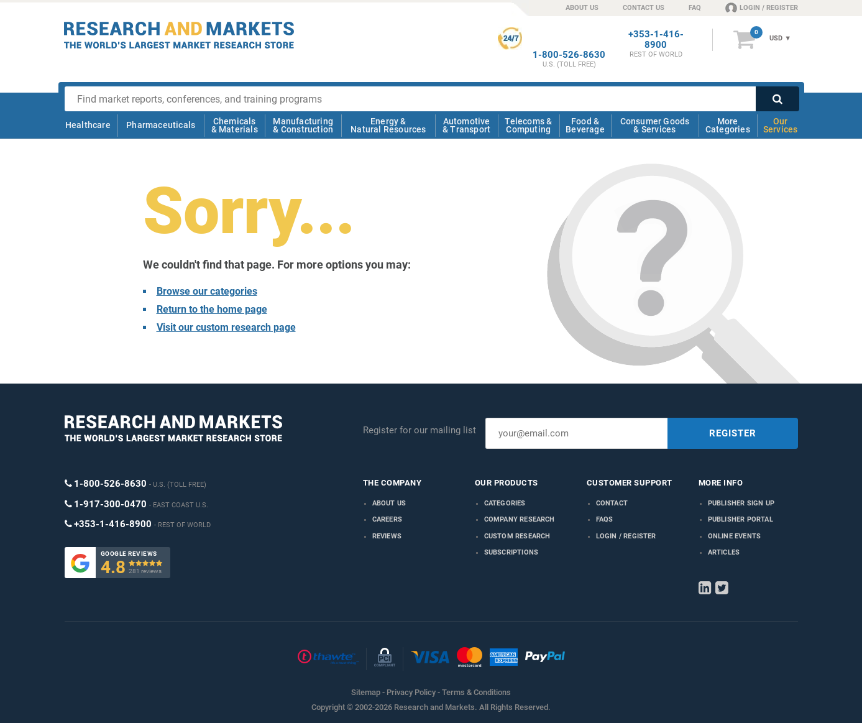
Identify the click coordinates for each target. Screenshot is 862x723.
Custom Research (517, 536)
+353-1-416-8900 (656, 39)
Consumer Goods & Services (655, 125)
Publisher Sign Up (741, 503)
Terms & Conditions (476, 692)
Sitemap (365, 692)
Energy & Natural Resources (388, 125)
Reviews (386, 536)
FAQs (604, 519)
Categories (505, 503)
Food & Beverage (585, 125)
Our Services (780, 125)
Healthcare (88, 125)
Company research (519, 519)
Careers (387, 519)
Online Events (734, 536)
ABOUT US (582, 8)
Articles (724, 552)
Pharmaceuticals (160, 125)
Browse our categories (207, 291)
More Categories (727, 125)
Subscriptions (511, 552)
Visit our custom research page (226, 327)
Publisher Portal (740, 519)
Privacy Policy (411, 692)
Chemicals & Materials (234, 125)
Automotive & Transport (466, 125)
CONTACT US (643, 8)
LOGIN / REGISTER (761, 7)
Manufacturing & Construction (303, 125)
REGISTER (732, 433)
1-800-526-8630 (569, 55)
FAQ (695, 8)
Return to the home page (212, 309)
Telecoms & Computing (528, 125)
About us (389, 503)
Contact (612, 503)
